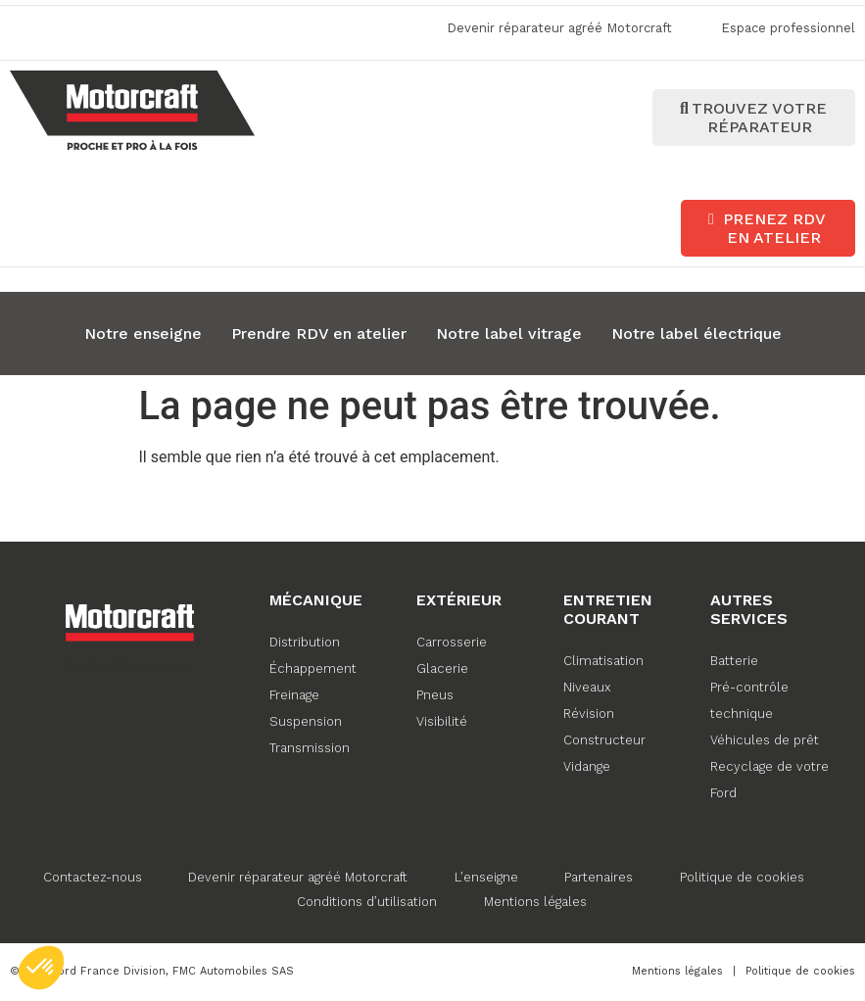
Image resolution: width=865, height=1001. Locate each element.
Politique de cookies (746, 875)
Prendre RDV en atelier (319, 331)
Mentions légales (537, 899)
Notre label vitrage (509, 331)
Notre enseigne (143, 331)
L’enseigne (485, 875)
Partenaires (600, 875)
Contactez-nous (86, 875)
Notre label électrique (696, 331)
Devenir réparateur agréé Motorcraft (295, 875)
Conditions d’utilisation (367, 899)
